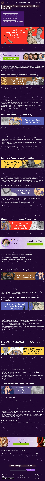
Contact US (37, 478)
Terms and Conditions (38, 474)
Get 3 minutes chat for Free (11, 58)
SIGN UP (41, 2)
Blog (29, 2)
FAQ (35, 477)
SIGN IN (36, 2)
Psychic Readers (22, 2)
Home (16, 2)
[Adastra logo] (6, 2)
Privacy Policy (37, 475)
